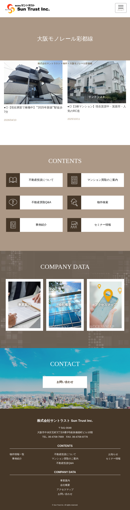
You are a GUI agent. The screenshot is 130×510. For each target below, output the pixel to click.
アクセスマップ (102, 316)
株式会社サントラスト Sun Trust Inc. (65, 420)
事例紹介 (17, 458)
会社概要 (60, 316)
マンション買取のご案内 (65, 458)
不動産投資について (65, 454)
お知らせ (113, 454)
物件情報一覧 (17, 454)
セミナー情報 (113, 458)
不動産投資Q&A (65, 463)
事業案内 (19, 316)
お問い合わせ (65, 382)
